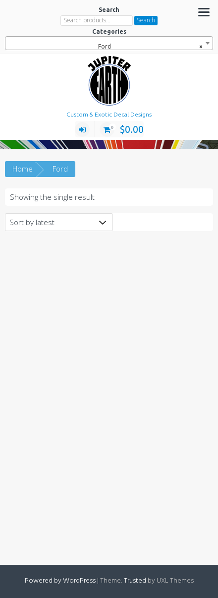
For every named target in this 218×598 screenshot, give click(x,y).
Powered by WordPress (60, 581)
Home (22, 169)
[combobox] (109, 43)
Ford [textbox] (150, 47)
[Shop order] (59, 222)
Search (146, 20)
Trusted (135, 581)
